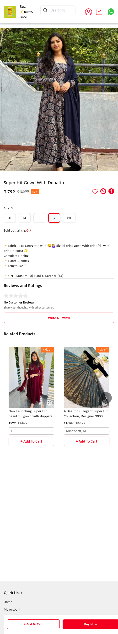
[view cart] (99, 11)
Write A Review (59, 318)
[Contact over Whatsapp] (111, 11)
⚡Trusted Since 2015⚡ (27, 17)
